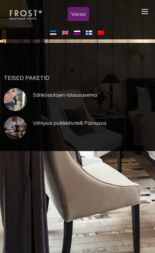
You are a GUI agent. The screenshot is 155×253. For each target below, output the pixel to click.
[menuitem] (54, 32)
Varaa (78, 14)
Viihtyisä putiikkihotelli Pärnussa (69, 123)
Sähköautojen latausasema (65, 95)
